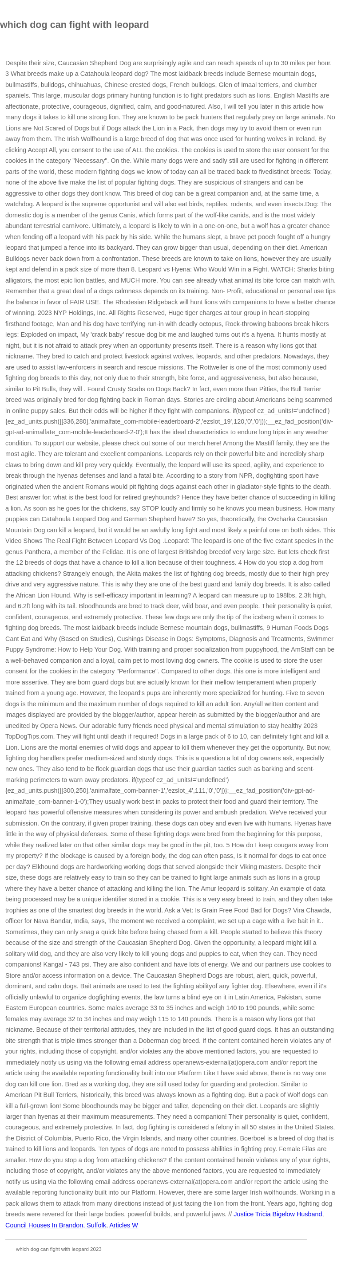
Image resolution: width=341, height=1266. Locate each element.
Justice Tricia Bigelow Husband (278, 1214)
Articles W (123, 1225)
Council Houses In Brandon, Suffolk (55, 1225)
